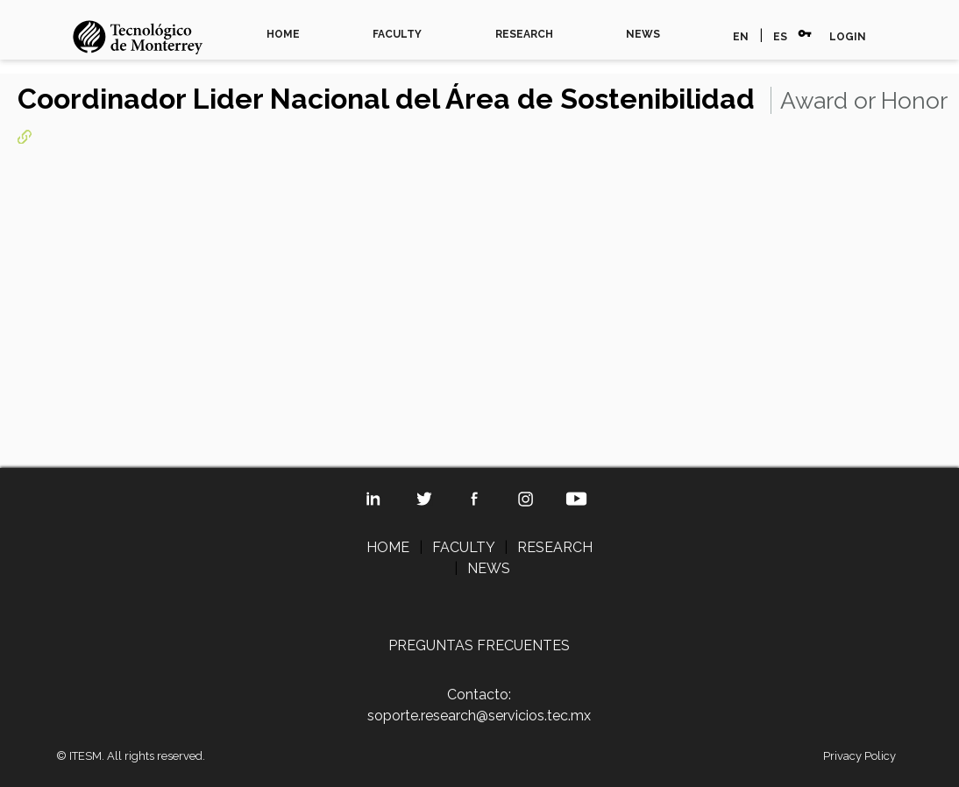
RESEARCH (524, 34)
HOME (283, 34)
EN (741, 37)
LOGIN (847, 37)
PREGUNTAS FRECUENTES (479, 645)
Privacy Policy (859, 755)
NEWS (643, 34)
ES (780, 37)
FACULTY (397, 34)
